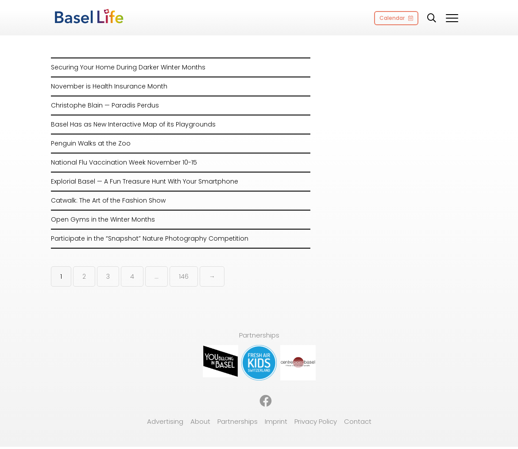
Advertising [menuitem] (165, 421)
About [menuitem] (200, 421)
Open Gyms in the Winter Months (103, 219)
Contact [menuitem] (357, 421)
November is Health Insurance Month (109, 86)
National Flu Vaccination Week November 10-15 (124, 162)
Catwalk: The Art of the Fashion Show (108, 200)
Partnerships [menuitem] (237, 421)
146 (184, 276)
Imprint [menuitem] (276, 421)
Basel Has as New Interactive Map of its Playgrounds (133, 124)
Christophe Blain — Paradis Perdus (105, 105)
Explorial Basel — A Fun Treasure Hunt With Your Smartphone (144, 181)
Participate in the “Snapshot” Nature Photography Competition (149, 238)
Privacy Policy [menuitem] (315, 421)
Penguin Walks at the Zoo (91, 143)
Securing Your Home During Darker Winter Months (128, 67)
